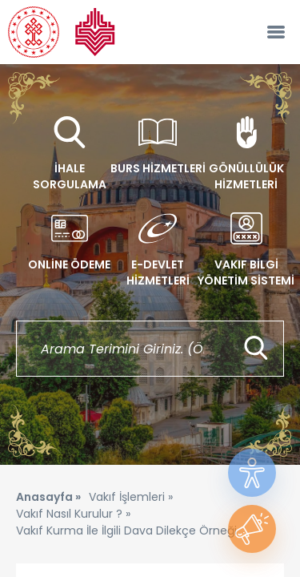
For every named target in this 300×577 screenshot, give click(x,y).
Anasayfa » (48, 497)
